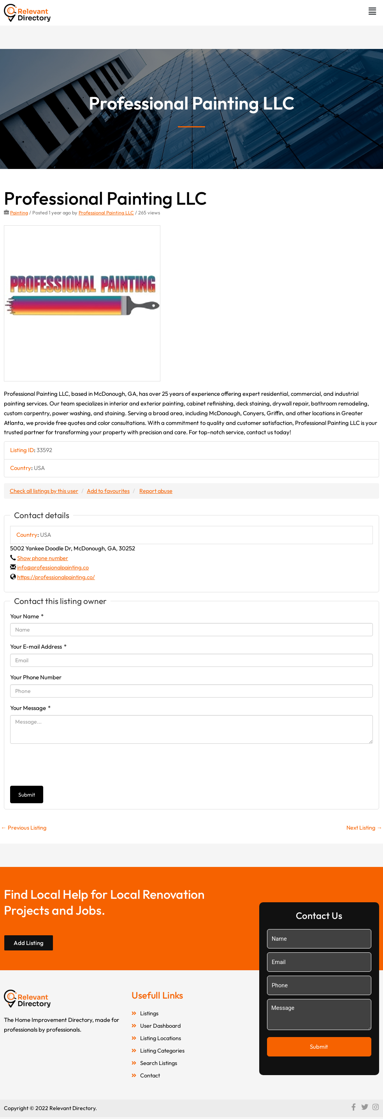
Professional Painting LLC (107, 212)
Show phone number (43, 557)
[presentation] (69, 764)
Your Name (27, 616)
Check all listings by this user (45, 490)
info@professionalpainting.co (54, 567)
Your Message (30, 708)
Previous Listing (24, 827)
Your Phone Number (35, 677)
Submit (26, 794)
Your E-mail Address (38, 646)
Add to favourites (111, 490)
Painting (19, 212)
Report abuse (161, 490)
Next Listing (363, 827)
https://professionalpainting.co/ (57, 577)
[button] (372, 11)
